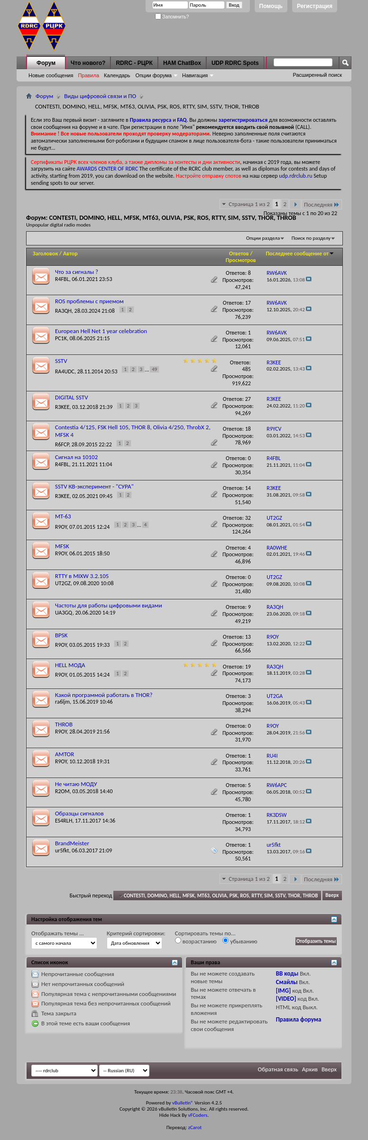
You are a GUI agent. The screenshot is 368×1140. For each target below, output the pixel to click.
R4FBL (62, 279)
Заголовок (45, 253)
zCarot (195, 1127)
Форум (46, 63)
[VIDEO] (286, 998)
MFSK (62, 546)
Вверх (332, 896)
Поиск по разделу (311, 238)
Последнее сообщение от (300, 253)
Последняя (322, 204)
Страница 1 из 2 (249, 204)
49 (154, 369)
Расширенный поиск (317, 75)
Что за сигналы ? (76, 271)
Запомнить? (172, 16)
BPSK (61, 635)
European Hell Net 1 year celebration (101, 331)
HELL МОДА (70, 665)
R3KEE (62, 407)
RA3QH (63, 311)
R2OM (62, 791)
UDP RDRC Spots (235, 63)
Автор (70, 253)
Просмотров (241, 260)
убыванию (239, 941)
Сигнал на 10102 (76, 457)
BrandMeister (72, 843)
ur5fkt (62, 850)
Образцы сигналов (79, 813)
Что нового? (88, 63)
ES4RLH (63, 820)
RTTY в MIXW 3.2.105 (82, 575)
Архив (310, 1069)
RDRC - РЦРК (134, 63)
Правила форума (299, 1019)
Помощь (271, 6)
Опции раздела (263, 238)
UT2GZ (63, 583)
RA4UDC (64, 371)
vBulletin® (182, 1103)
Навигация (195, 75)
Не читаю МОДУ (76, 783)
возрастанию (196, 941)
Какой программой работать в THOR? (104, 694)
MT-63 (63, 516)
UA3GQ (64, 612)
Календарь (117, 75)
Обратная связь (278, 1069)
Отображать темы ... (57, 933)
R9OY (61, 527)
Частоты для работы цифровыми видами (108, 605)
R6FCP (62, 444)
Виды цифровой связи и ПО (100, 96)
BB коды (287, 973)
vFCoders (198, 1115)
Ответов (239, 253)
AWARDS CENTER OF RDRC (107, 168)
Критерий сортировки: (136, 933)
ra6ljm (62, 701)
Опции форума (154, 75)
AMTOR (64, 754)
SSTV (61, 360)
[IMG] (283, 990)
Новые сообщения (50, 75)
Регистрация (314, 6)
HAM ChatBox (182, 63)
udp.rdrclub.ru (295, 175)
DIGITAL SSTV (71, 397)
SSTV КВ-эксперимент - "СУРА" (94, 486)
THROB (64, 724)
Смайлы (287, 982)
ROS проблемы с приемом (89, 301)
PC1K (61, 338)
